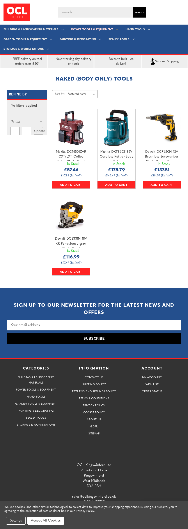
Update (38, 131)
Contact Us (94, 377)
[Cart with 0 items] (182, 12)
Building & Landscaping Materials (34, 29)
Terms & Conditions (94, 398)
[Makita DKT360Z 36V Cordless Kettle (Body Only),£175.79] (116, 128)
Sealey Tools (121, 39)
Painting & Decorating (80, 39)
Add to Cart (71, 184)
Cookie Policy (94, 412)
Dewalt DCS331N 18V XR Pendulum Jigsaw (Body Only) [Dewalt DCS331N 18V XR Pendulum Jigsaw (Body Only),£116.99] (71, 243)
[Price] (27, 121)
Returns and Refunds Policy (94, 391)
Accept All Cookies (46, 520)
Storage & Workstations (26, 49)
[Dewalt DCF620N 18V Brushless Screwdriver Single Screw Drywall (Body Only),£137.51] (162, 128)
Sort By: (60, 94)
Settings (16, 520)
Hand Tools (137, 29)
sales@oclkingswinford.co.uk (94, 497)
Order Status (152, 391)
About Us (94, 419)
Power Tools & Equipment (94, 29)
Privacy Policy (94, 405)
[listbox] (82, 94)
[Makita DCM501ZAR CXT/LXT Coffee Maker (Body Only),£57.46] (71, 128)
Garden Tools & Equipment (28, 39)
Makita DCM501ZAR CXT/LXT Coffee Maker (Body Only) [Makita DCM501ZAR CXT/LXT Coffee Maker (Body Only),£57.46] (71, 156)
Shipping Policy (94, 384)
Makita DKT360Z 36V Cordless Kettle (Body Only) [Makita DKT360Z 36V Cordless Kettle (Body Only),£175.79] (116, 156)
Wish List (152, 384)
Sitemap (94, 433)
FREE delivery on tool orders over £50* (22, 61)
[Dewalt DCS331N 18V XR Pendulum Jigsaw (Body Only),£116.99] (71, 215)
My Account (152, 377)
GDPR (94, 426)
